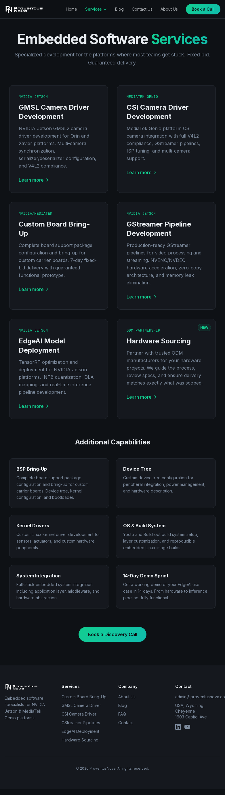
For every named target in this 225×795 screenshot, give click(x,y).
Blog (119, 9)
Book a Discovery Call (112, 634)
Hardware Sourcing (80, 739)
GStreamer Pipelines (81, 722)
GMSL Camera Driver (81, 705)
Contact (125, 722)
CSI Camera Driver (79, 714)
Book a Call (203, 9)
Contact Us (142, 9)
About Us (169, 9)
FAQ (122, 714)
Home (71, 9)
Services (96, 9)
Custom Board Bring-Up (84, 696)
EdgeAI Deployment (80, 731)
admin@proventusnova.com (198, 696)
